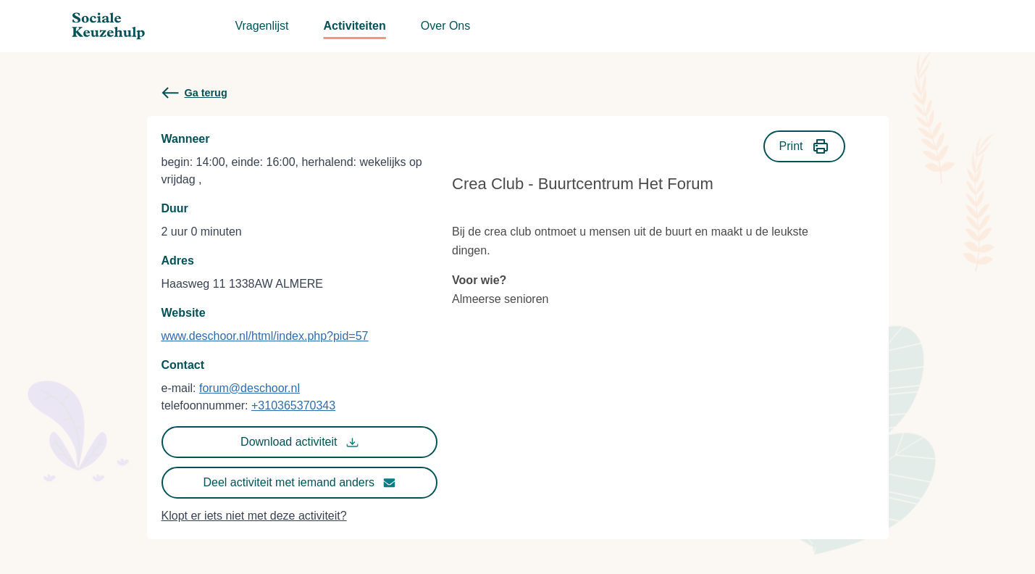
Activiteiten (355, 26)
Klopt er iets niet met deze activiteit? (254, 515)
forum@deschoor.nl (249, 388)
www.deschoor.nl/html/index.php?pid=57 (265, 336)
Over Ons (445, 26)
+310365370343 (293, 405)
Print (804, 146)
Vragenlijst (261, 26)
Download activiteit (299, 442)
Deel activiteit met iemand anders (300, 482)
